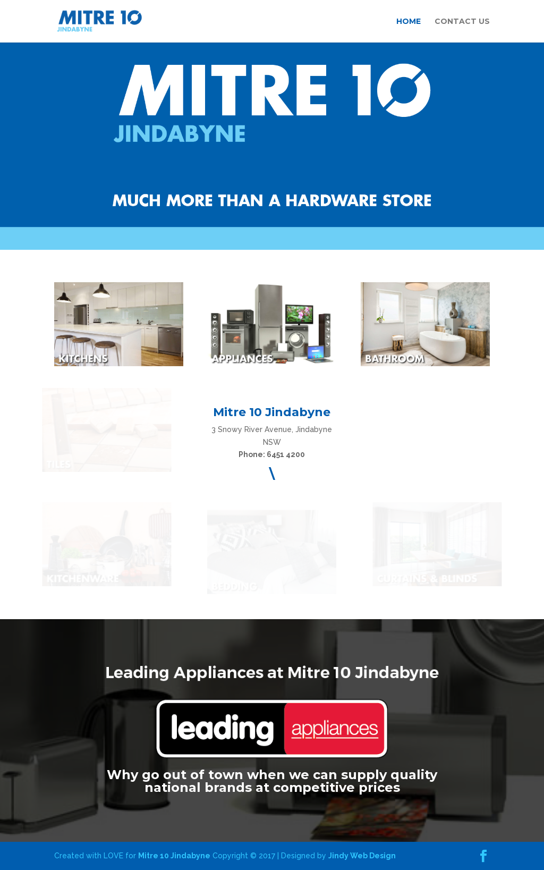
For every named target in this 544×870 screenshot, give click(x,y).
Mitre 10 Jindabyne (174, 855)
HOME (408, 22)
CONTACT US (462, 22)
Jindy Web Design (362, 855)
